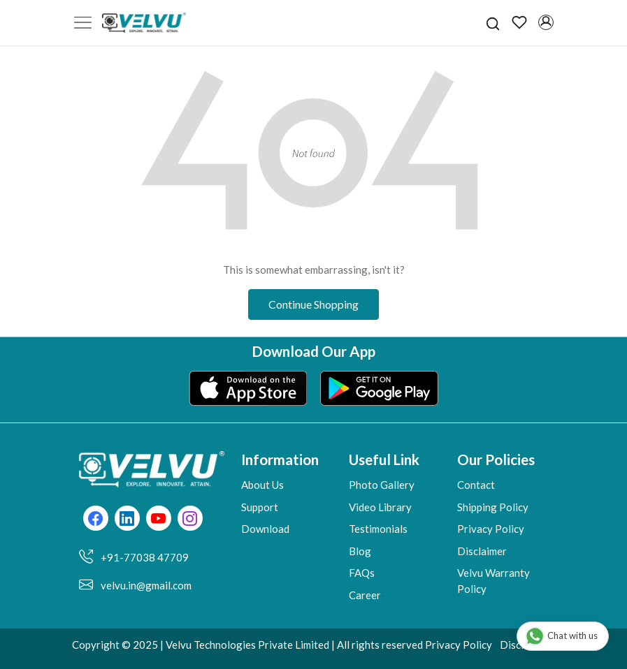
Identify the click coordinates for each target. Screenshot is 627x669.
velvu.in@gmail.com (146, 585)
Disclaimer (482, 551)
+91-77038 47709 (145, 557)
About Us (262, 484)
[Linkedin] (127, 519)
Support (259, 507)
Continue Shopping (313, 304)
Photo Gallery (382, 484)
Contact (476, 484)
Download (265, 528)
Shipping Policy (492, 507)
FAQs (362, 572)
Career (365, 595)
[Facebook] (95, 519)
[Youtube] (158, 519)
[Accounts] (546, 22)
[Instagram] (190, 519)
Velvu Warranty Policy (493, 580)
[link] (493, 22)
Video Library (380, 507)
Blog (360, 551)
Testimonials (378, 528)
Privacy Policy (490, 528)
